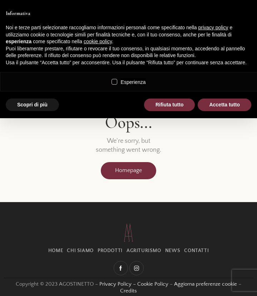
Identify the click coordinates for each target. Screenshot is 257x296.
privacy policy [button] (213, 27)
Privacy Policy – (118, 284)
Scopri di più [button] (32, 104)
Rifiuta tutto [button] (169, 104)
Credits (128, 291)
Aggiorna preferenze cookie (205, 284)
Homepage (128, 170)
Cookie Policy (152, 284)
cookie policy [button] (98, 41)
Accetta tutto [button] (224, 104)
